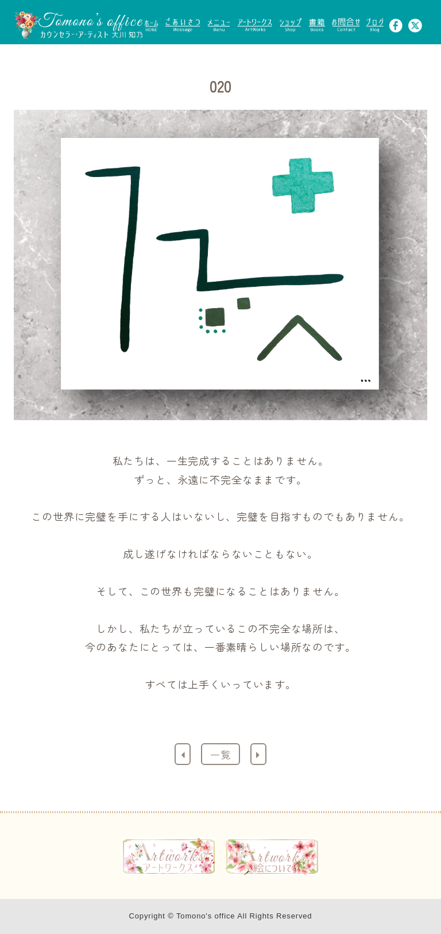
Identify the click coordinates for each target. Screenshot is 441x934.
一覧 (220, 754)
